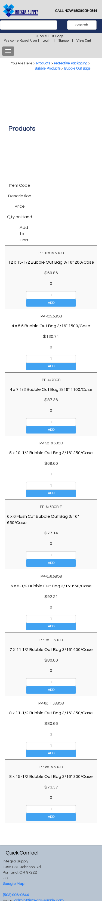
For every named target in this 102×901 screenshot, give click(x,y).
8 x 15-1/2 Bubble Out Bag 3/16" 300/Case (51, 776)
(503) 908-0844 (16, 895)
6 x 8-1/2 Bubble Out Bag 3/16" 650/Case (51, 586)
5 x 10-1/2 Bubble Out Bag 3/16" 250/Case (51, 453)
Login (46, 40)
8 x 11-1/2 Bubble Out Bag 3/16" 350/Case (51, 713)
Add (51, 303)
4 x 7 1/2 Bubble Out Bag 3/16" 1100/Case (51, 389)
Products (43, 63)
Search (81, 25)
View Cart (83, 40)
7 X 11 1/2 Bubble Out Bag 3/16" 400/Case (51, 649)
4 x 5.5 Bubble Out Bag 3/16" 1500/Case (51, 326)
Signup (63, 40)
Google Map (13, 884)
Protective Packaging (70, 63)
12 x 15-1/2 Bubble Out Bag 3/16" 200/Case (51, 262)
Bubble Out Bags (77, 68)
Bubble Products (47, 68)
